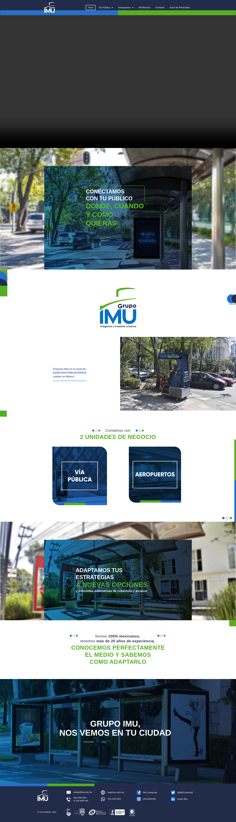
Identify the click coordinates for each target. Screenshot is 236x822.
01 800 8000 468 (80, 801)
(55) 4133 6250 (114, 799)
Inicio (90, 7)
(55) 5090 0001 (80, 798)
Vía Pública (106, 7)
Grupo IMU (182, 799)
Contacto (159, 7)
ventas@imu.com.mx (82, 792)
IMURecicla (144, 7)
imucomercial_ (150, 799)
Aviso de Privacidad (179, 7)
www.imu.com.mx (116, 792)
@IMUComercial (185, 792)
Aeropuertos (125, 7)
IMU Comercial (150, 792)
